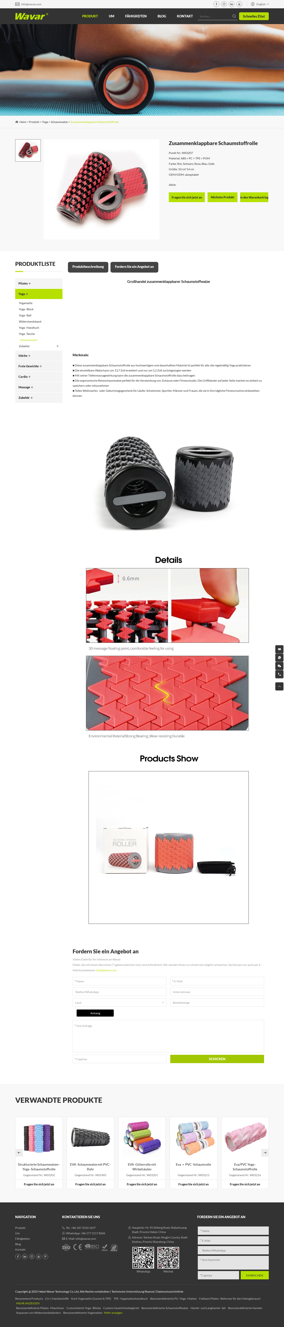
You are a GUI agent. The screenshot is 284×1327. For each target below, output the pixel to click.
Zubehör (39, 346)
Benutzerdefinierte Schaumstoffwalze (165, 1308)
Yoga (45, 122)
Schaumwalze (59, 122)
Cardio (24, 376)
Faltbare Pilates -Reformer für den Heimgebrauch (229, 1298)
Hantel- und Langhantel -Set (208, 1308)
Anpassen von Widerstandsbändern (38, 1312)
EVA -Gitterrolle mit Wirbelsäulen (142, 1166)
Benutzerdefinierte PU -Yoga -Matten (173, 1298)
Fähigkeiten (136, 16)
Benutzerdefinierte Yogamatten (83, 1312)
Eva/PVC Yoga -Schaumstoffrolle (245, 1166)
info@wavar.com (31, 4)
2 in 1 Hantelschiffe (57, 1298)
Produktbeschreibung (88, 267)
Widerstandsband (30, 321)
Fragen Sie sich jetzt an (39, 1184)
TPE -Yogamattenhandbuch (131, 1298)
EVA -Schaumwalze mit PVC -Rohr (90, 1166)
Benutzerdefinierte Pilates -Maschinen (40, 1308)
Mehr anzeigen (27, 1303)
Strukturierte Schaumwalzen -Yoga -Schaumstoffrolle (39, 1166)
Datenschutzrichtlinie (169, 1291)
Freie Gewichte (30, 366)
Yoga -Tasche (27, 333)
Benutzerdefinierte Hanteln (245, 1308)
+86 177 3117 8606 (93, 1233)
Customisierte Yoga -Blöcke (83, 1308)
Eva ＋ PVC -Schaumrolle (193, 1164)
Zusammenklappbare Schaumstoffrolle (94, 122)
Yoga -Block (26, 309)
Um (111, 16)
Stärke (24, 355)
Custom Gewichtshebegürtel (121, 1308)
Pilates (24, 283)
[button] (19, 1153)
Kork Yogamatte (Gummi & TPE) (91, 1298)
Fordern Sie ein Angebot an (134, 267)
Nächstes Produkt (222, 197)
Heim (23, 122)
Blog (162, 16)
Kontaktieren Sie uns (81, 1217)
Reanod (149, 1291)
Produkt (90, 16)
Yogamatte (25, 303)
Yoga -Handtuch (29, 327)
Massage (26, 387)
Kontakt (185, 16)
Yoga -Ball (25, 315)
